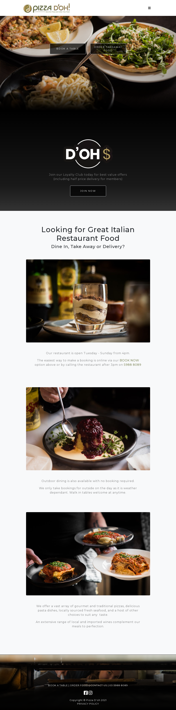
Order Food (79, 685)
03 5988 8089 (118, 685)
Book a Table (67, 48)
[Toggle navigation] (149, 8)
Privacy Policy (88, 703)
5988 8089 (132, 364)
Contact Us (98, 685)
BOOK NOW (129, 360)
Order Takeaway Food (108, 49)
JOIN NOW (88, 191)
